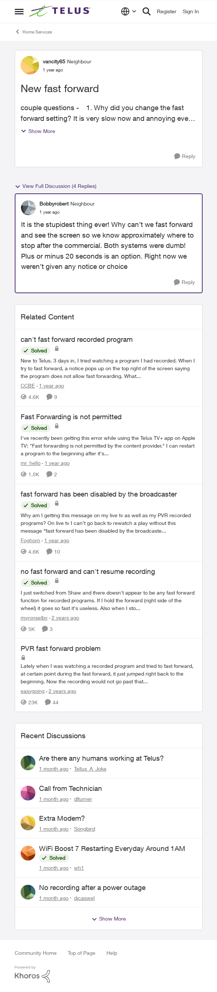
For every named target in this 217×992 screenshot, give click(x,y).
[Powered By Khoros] (109, 974)
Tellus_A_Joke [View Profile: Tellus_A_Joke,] (90, 768)
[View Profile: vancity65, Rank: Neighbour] (30, 65)
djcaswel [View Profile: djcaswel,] (84, 897)
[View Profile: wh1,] (28, 853)
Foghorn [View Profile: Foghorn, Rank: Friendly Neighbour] (30, 540)
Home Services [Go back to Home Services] (33, 32)
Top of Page (81, 953)
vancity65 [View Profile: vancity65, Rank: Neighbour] (54, 61)
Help (111, 953)
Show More (38, 131)
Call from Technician (70, 788)
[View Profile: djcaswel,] (28, 892)
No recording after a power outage (92, 887)
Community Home (36, 953)
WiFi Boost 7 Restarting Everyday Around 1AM (112, 848)
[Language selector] (129, 11)
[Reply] (185, 156)
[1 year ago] (50, 385)
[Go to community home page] (60, 11)
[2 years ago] (64, 617)
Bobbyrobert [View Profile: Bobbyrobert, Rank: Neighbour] (54, 203)
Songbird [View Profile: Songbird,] (84, 829)
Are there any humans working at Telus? (101, 758)
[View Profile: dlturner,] (28, 793)
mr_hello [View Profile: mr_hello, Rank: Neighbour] (31, 463)
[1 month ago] (54, 768)
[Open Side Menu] (19, 11)
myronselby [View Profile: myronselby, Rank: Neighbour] (34, 617)
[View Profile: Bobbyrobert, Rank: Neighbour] (28, 207)
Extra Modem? (62, 818)
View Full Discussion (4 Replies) (56, 186)
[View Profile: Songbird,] (28, 823)
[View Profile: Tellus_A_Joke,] (28, 763)
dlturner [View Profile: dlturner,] (83, 798)
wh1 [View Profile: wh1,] (79, 868)
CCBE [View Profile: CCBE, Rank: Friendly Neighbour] (28, 385)
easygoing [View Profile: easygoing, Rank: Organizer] (33, 691)
